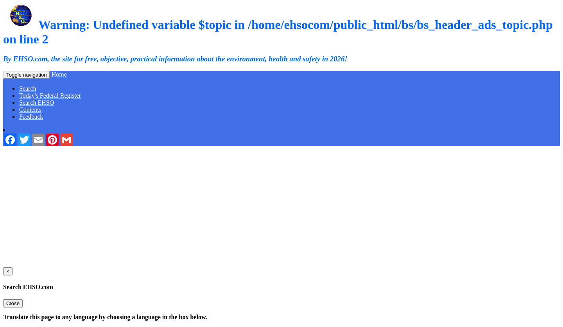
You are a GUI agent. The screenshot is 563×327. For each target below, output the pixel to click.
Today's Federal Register (50, 95)
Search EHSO (36, 102)
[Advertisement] (281, 204)
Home (59, 74)
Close (13, 303)
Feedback (31, 116)
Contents (30, 109)
